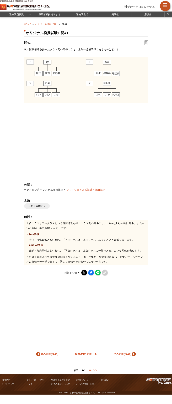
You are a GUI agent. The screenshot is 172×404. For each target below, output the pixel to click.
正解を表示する (37, 205)
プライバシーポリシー (36, 380)
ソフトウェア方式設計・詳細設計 (86, 189)
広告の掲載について (60, 384)
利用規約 (6, 380)
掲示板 (115, 14)
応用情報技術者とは (49, 14)
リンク (29, 384)
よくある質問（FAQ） (86, 384)
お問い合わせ (82, 380)
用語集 (148, 14)
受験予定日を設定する (141, 6)
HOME (27, 24)
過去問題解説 (16, 14)
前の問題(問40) (49, 354)
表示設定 (105, 380)
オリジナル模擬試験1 (46, 24)
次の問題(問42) (122, 354)
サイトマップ (8, 384)
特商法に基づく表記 (60, 380)
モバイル (93, 370)
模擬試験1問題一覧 (86, 354)
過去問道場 (82, 14)
